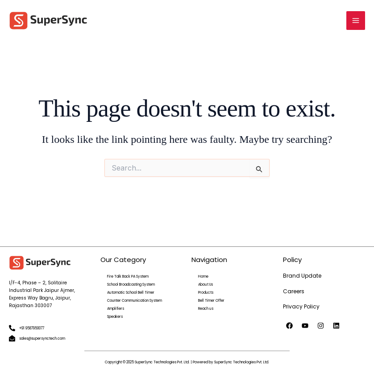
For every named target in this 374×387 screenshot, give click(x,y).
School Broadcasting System (131, 284)
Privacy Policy (301, 306)
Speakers (115, 316)
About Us (205, 284)
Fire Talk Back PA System (128, 276)
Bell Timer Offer (211, 300)
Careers (293, 291)
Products (205, 292)
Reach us (205, 308)
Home (203, 276)
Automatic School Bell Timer (130, 292)
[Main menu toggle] (355, 20)
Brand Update (302, 275)
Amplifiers (115, 308)
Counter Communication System (134, 300)
